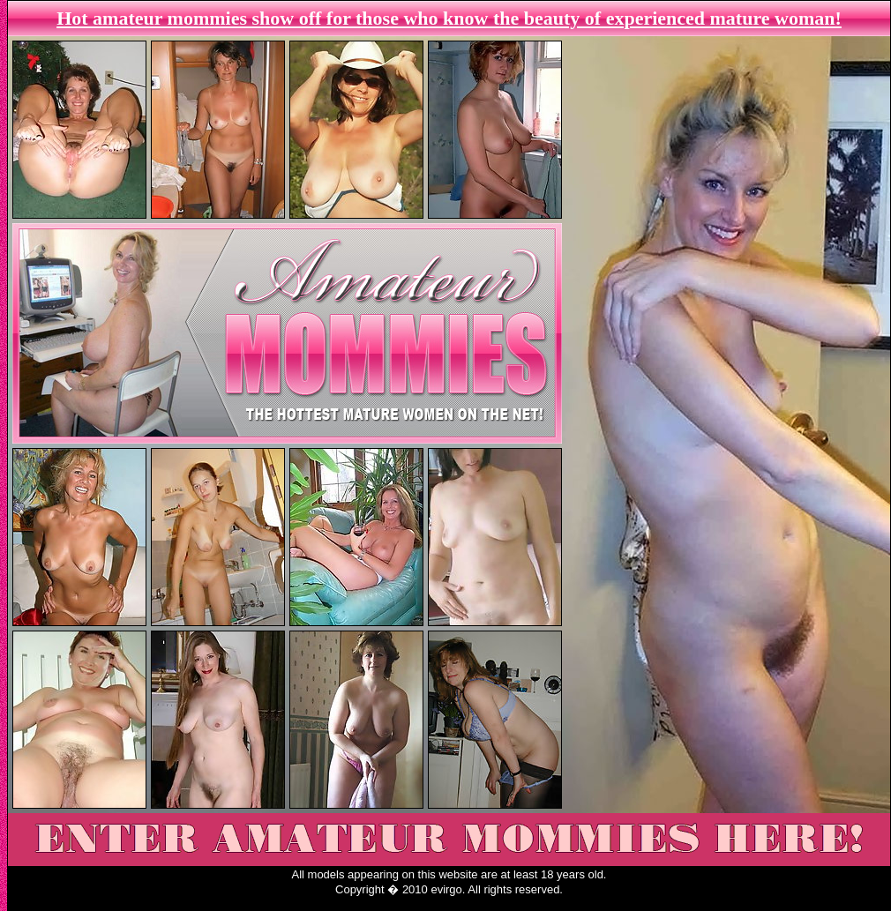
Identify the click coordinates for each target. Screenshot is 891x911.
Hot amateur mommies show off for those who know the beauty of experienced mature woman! (449, 18)
